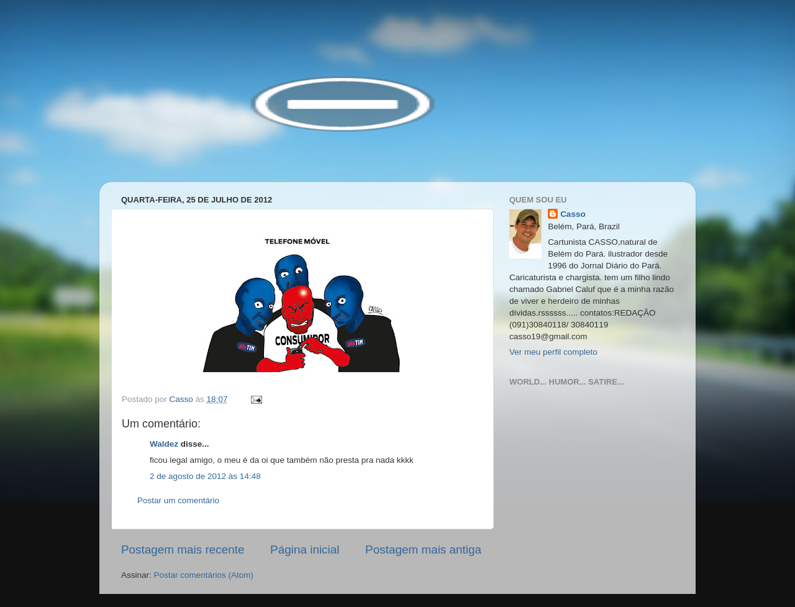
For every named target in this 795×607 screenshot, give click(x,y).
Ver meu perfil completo (553, 352)
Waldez (164, 444)
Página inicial (304, 549)
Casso (573, 214)
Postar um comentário (178, 500)
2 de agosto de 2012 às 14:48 (205, 476)
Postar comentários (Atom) (204, 575)
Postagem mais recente (182, 549)
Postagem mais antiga (423, 549)
